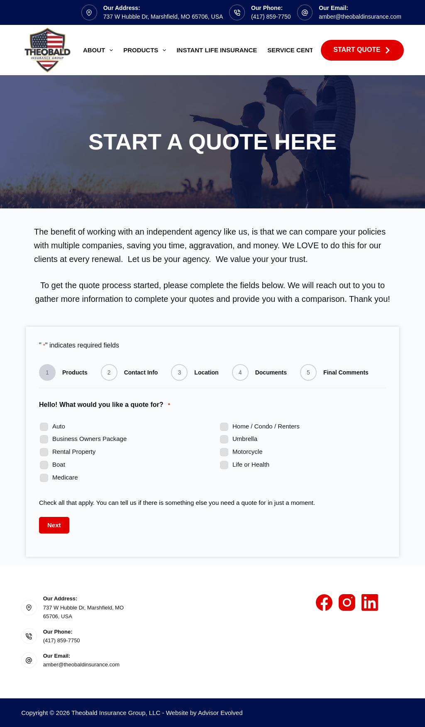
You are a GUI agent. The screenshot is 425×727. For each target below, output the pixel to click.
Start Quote (362, 50)
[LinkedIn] (369, 602)
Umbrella (244, 438)
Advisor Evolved (220, 712)
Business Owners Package (89, 438)
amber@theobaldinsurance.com (360, 16)
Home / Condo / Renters (266, 426)
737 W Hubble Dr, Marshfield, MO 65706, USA (163, 16)
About (99, 50)
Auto (58, 426)
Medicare (65, 477)
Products (146, 50)
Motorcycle (247, 451)
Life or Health (250, 464)
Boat (58, 464)
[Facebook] (324, 602)
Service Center (294, 50)
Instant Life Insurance (216, 50)
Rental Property (73, 451)
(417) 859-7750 (271, 16)
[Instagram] (347, 602)
